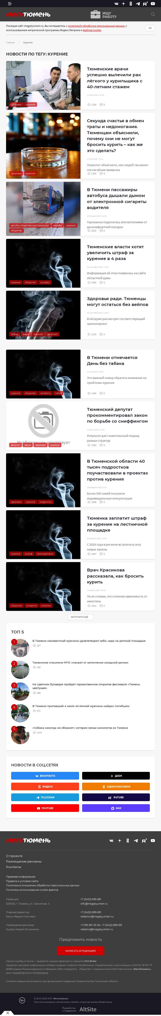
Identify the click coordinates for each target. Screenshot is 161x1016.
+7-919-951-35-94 (90, 925)
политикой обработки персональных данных (96, 26)
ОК (150, 27)
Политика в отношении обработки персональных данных (42, 885)
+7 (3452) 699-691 (90, 899)
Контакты (13, 867)
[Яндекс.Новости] (45, 786)
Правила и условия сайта (22, 881)
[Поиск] (153, 14)
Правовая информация (20, 876)
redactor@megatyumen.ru (97, 916)
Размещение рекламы (24, 861)
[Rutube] (145, 3)
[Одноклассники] (131, 3)
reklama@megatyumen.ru (96, 929)
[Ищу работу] (102, 14)
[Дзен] (123, 3)
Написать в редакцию (80, 951)
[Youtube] (153, 3)
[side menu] (10, 3)
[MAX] (116, 808)
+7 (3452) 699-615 (112, 925)
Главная (10, 42)
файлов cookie (92, 30)
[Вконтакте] (116, 3)
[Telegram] (138, 3)
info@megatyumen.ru (94, 903)
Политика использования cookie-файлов (32, 889)
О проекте (14, 856)
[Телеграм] (45, 797)
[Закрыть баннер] (7, 1013)
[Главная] (28, 14)
